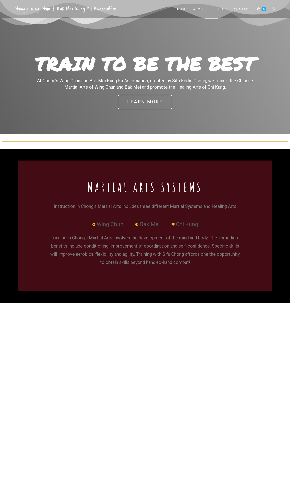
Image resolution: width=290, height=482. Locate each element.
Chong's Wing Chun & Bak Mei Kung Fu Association (65, 8)
